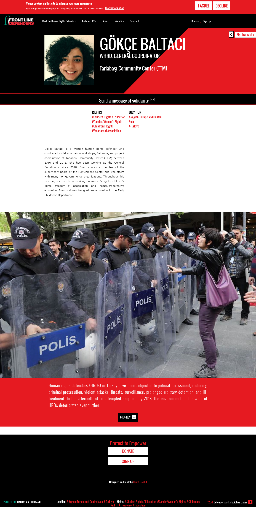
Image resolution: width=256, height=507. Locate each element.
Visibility (119, 21)
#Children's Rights (102, 126)
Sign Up (207, 21)
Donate (195, 21)
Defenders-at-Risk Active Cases (227, 502)
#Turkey (125, 416)
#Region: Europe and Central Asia (85, 502)
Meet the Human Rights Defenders (59, 21)
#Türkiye (134, 126)
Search (134, 20)
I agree (203, 6)
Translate (248, 34)
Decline (221, 6)
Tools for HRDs (89, 21)
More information (114, 8)
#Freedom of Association (106, 130)
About (105, 21)
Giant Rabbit (140, 481)
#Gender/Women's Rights (107, 121)
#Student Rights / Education (108, 117)
